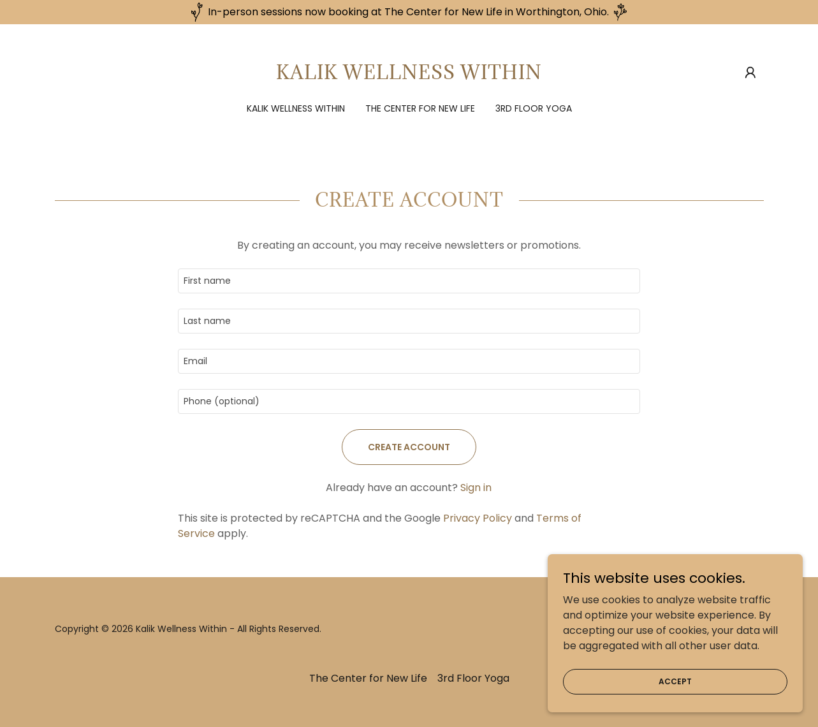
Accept (675, 680)
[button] (750, 72)
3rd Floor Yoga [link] (533, 108)
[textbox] (409, 280)
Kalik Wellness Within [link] (296, 108)
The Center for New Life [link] (420, 108)
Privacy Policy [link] (477, 518)
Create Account (409, 447)
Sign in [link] (476, 487)
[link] (409, 75)
